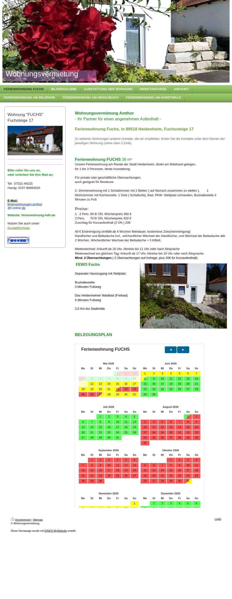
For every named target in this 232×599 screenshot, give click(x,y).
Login (218, 519)
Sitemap (38, 519)
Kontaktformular (18, 228)
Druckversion (21, 519)
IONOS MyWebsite (55, 530)
